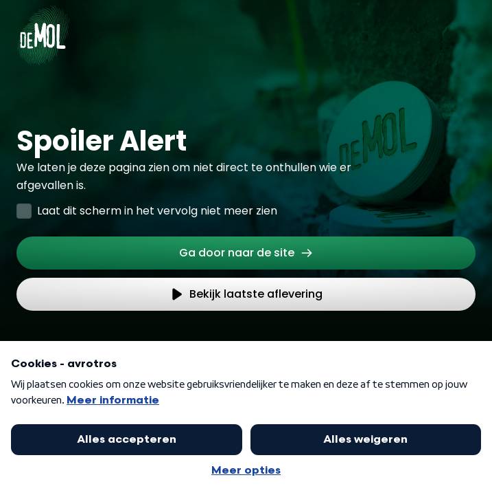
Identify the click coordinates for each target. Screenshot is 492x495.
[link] (246, 253)
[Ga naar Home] (42, 28)
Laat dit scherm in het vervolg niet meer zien (157, 211)
